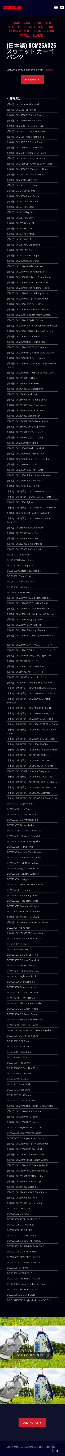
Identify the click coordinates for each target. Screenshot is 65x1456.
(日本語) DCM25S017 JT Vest (21, 502)
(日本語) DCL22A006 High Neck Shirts (26, 1203)
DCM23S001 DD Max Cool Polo (22, 954)
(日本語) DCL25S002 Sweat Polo (23, 533)
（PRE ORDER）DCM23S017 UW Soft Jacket (29, 1030)
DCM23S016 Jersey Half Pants (22, 1024)
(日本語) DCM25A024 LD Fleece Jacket (26, 358)
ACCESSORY (15, 31)
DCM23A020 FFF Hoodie (19, 889)
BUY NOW (32, 79)
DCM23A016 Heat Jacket (19, 879)
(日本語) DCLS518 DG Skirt (20, 239)
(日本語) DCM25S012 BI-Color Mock (25, 480)
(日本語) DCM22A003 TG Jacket (22, 1116)
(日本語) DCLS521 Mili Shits (20, 250)
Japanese (49, 69)
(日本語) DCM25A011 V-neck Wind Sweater (29, 309)
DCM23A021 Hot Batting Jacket (22, 895)
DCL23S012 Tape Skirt (18, 1089)
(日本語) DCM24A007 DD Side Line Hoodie (28, 597)
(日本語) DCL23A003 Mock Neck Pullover (27, 922)
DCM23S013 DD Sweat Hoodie (22, 1008)
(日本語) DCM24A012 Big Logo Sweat (25, 619)
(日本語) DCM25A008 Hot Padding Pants (27, 293)
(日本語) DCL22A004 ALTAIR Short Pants (27, 1192)
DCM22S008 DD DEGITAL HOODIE (24, 1240)
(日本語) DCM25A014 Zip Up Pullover (25, 320)
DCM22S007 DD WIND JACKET (22, 1235)
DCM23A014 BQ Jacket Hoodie (22, 868)
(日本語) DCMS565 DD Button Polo (24, 142)
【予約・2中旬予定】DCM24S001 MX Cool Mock (31, 688)
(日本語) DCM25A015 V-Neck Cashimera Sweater (32, 325)
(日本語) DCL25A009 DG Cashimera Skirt (27, 421)
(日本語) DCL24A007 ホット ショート (25, 671)
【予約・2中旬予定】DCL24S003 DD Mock (28, 755)
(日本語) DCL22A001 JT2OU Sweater (25, 1176)
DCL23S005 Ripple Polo (19, 1051)
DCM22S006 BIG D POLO (19, 1230)
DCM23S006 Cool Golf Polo (21, 981)
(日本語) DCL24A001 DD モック (22, 661)
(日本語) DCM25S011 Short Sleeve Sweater (29, 475)
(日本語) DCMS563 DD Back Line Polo (26, 131)
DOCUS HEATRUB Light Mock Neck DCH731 (29, 1300)
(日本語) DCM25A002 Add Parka (23, 260)
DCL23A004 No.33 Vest (18, 927)
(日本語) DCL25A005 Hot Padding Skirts (27, 399)
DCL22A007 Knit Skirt (18, 1208)
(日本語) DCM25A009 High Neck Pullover (27, 298)
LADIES (41, 27)
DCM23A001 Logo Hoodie (20, 803)
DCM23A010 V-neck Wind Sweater (24, 852)
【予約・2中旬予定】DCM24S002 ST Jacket (29, 491)
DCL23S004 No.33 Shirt (18, 1046)
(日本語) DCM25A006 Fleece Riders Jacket (28, 282)
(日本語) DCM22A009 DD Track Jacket (26, 1149)
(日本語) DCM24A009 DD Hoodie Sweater (28, 608)
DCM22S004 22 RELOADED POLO (23, 1219)
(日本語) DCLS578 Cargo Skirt (22, 223)
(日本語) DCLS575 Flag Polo (20, 212)
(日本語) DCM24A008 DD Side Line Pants (27, 603)
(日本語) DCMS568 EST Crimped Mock (26, 158)
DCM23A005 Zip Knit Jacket (20, 825)
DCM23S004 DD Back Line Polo (23, 970)
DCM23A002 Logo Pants (19, 809)
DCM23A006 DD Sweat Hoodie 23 (24, 830)
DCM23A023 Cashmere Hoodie (23, 906)
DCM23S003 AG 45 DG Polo (21, 965)
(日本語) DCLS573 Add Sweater (23, 201)
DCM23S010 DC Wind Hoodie (22, 997)
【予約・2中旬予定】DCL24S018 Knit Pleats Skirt (32, 798)
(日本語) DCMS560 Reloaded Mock (24, 120)
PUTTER (22, 27)
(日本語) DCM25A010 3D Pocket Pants (26, 304)
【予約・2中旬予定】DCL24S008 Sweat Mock (30, 776)
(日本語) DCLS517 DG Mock (20, 233)
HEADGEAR (37, 35)
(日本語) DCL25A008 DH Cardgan (23, 415)
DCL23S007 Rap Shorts (19, 1062)
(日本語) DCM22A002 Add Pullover (24, 1111)
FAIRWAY (27, 23)
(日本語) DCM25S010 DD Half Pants (25, 469)
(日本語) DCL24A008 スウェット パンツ (26, 677)
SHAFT (51, 27)
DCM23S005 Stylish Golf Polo (22, 976)
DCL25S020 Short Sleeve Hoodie (24, 570)
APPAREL (24, 35)
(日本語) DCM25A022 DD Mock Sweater (27, 347)
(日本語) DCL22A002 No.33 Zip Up (24, 1181)
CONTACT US (32, 1422)
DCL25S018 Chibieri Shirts (20, 560)
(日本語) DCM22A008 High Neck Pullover (27, 1143)
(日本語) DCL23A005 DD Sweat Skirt (25, 933)
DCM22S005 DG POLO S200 (21, 1224)
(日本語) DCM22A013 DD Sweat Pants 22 (27, 1170)
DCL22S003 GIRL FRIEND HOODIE (23, 1278)
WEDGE (12, 27)
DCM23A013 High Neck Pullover (23, 863)
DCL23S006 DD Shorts (18, 1057)
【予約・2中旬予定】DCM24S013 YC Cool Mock (31, 738)
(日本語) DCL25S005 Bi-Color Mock (24, 543)
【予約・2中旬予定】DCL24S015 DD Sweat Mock (32, 782)
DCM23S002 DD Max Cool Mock (23, 960)
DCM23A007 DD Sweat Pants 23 (23, 836)
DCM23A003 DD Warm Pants (21, 814)
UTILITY (38, 23)
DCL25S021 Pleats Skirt (19, 576)
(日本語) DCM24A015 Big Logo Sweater (26, 630)
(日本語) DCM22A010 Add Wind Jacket (26, 1154)
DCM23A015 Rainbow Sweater (22, 873)
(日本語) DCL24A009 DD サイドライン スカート (30, 682)
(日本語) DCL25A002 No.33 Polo (23, 383)
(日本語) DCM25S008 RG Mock (22, 464)
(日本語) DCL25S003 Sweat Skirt (23, 538)
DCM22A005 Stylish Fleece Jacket (24, 1127)
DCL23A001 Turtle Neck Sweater (23, 911)
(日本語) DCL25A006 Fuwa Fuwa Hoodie (27, 405)
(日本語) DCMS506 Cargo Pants (23, 196)
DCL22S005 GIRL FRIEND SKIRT (22, 1289)
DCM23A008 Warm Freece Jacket (24, 841)
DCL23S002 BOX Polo (18, 1041)
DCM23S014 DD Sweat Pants (22, 1014)
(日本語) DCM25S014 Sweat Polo (23, 486)
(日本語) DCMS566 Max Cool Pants (24, 147)
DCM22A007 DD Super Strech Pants (25, 1138)
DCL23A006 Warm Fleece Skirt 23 (24, 938)
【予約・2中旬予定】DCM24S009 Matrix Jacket (31, 713)
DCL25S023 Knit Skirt (17, 587)
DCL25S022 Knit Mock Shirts (21, 581)
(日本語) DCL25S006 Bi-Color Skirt (24, 549)
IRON (48, 23)
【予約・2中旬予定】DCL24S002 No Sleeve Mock (32, 749)
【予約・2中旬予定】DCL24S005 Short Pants (30, 765)
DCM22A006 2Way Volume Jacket (24, 1132)
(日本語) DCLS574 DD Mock (20, 206)
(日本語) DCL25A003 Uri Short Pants (25, 388)
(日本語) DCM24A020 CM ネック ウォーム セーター (32, 650)
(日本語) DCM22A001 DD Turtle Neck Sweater (30, 1105)
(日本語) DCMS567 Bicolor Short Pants (26, 152)
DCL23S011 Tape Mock (19, 1084)
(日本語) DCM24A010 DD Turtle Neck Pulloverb (30, 614)
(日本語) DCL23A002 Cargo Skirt (23, 916)
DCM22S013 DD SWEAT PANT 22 (23, 1262)
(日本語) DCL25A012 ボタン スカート (25, 437)
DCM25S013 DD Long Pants (21, 190)
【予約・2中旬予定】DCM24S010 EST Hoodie (30, 718)
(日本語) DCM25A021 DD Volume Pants (27, 341)
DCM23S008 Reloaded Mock (21, 987)
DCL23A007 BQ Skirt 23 (18, 943)
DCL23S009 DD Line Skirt (19, 1073)
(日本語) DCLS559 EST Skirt (20, 228)
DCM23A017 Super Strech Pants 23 (25, 884)
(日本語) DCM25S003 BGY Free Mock (25, 453)
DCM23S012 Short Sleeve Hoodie (24, 1003)
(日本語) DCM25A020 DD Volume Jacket (27, 336)
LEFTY (32, 27)
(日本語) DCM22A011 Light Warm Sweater (28, 1159)
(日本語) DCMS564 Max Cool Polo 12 (25, 136)
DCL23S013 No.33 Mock (19, 1095)
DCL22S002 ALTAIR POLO (19, 1273)
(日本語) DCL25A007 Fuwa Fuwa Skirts (26, 410)
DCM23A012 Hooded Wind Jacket (24, 857)
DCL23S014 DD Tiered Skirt (21, 1100)
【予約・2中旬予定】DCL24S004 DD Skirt (28, 760)
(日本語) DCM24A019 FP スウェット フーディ (29, 644)
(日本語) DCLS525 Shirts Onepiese (24, 255)
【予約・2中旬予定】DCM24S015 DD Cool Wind (31, 507)
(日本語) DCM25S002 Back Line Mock (25, 448)
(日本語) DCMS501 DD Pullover (22, 185)
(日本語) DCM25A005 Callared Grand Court (29, 277)
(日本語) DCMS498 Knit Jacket (22, 179)
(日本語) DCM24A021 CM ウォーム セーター (29, 655)
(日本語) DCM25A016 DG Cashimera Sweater (30, 331)
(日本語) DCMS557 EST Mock (21, 109)
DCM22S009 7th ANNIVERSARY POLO (26, 1246)
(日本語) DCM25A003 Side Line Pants (26, 266)
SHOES (27, 31)
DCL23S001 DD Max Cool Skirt (22, 1035)
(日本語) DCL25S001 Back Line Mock (25, 527)
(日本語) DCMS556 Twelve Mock (23, 104)
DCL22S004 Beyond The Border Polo (26, 1284)
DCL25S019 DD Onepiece (20, 565)
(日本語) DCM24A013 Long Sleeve (24, 624)
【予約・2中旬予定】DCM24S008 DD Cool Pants (31, 708)
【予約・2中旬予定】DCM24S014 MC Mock (29, 744)
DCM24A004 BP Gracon (19, 592)
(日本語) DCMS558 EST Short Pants (25, 115)
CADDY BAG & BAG (44, 31)
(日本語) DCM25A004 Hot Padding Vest (26, 271)
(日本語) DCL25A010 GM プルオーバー (26, 426)
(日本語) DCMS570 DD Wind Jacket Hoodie (28, 169)
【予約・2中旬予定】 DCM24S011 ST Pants (29, 496)
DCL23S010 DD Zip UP (18, 1078)
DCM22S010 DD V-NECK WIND (22, 1251)
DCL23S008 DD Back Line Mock (23, 1068)
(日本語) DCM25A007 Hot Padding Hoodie (28, 287)
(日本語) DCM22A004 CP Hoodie (23, 1122)
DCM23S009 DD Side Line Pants (23, 992)
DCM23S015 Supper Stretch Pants (24, 1019)
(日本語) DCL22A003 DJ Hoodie (22, 1186)
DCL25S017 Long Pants (19, 554)
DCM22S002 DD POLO (18, 1213)
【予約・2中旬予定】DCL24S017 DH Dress (28, 792)
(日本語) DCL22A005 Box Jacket (22, 1197)
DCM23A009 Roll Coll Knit (20, 846)
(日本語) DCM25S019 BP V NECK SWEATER (28, 513)
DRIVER (16, 23)
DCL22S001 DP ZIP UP (18, 1267)
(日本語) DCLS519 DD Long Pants (23, 244)
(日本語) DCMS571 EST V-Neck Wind (25, 174)
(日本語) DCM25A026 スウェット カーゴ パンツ (30, 372)
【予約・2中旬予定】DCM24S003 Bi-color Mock (31, 693)
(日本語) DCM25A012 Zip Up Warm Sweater (29, 314)
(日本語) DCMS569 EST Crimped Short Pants (29, 163)
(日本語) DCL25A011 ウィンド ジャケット (27, 432)
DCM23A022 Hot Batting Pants (22, 900)
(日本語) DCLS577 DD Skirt (20, 217)
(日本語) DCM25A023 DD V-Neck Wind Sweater (31, 352)
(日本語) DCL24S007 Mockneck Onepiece (28, 771)
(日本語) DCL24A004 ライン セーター (25, 666)
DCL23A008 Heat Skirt (18, 949)
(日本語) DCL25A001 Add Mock (22, 378)
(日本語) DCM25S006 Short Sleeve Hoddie (28, 459)
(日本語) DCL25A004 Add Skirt (22, 394)
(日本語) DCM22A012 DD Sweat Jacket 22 (27, 1165)
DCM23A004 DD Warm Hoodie (22, 819)
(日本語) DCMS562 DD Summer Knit (25, 125)
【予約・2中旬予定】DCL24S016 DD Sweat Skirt (31, 787)
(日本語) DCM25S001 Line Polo (22, 442)
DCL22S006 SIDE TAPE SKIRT (21, 1294)
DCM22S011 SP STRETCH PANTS (23, 1257)
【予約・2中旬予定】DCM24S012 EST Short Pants (32, 724)
